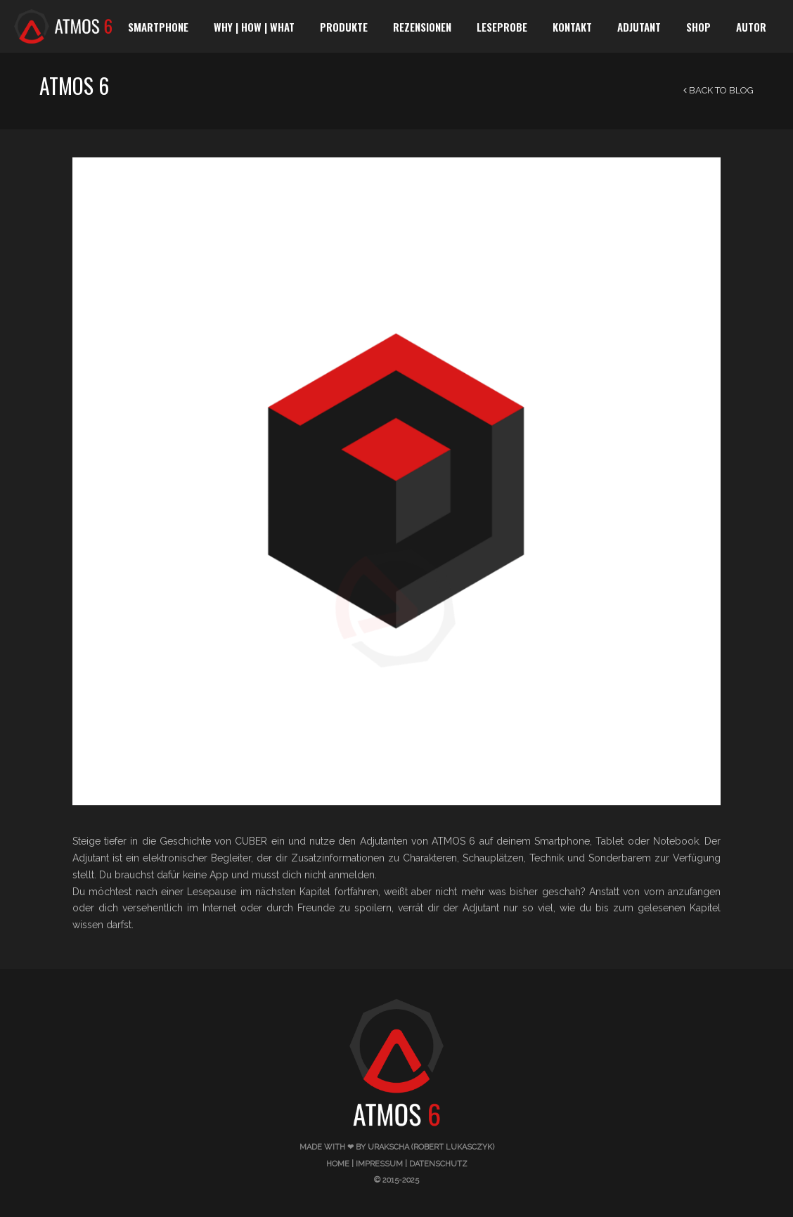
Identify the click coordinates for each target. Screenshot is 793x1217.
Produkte (344, 26)
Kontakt (572, 26)
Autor (751, 26)
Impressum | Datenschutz (412, 1164)
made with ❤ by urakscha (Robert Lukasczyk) (396, 1147)
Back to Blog (718, 90)
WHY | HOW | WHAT (254, 26)
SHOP (698, 26)
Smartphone (158, 26)
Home (337, 1164)
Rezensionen (422, 26)
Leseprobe (502, 26)
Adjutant (639, 26)
